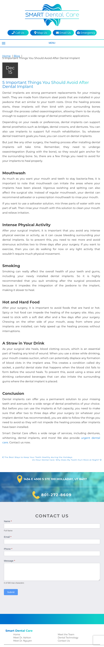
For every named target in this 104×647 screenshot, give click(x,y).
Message (9, 498)
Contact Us (63, 578)
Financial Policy (21, 632)
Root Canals (64, 590)
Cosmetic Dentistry (23, 590)
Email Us (63, 32)
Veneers (62, 603)
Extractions (19, 613)
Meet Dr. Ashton (21, 575)
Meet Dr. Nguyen (21, 578)
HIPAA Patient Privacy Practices (73, 625)
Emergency (86, 32)
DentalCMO (73, 641)
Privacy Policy (64, 628)
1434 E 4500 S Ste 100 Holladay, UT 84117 (55, 416)
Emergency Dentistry (23, 610)
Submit (11, 529)
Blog (15, 56)
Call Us (18, 32)
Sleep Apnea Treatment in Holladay (76, 600)
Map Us (40, 32)
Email (7, 474)
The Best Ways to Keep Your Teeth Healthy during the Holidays (35, 395)
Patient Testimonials (23, 625)
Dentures (18, 606)
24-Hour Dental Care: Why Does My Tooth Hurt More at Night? (69, 397)
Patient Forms (20, 628)
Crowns (17, 600)
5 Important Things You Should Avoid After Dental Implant (49, 82)
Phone (8, 486)
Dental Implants (21, 603)
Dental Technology (67, 575)
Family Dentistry (21, 593)
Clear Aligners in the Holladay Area (30, 597)
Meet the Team (65, 571)
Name (8, 459)
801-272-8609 (56, 432)
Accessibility (64, 632)
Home (6, 56)
